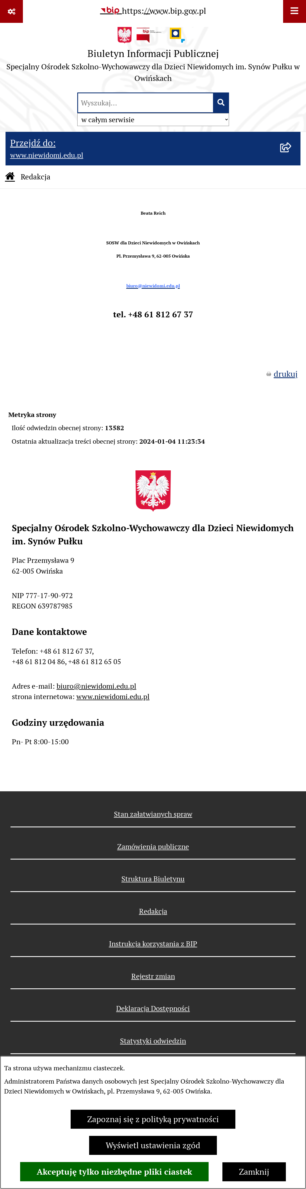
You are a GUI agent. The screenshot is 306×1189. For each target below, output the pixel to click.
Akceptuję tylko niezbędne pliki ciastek (114, 1171)
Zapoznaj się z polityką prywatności (153, 1119)
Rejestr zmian (153, 976)
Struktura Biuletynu (153, 878)
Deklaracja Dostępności (153, 1008)
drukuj (286, 374)
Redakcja (153, 911)
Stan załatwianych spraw (153, 814)
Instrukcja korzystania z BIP (153, 943)
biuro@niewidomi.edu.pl (96, 686)
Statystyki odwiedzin (153, 1040)
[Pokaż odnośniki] (11, 11)
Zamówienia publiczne (153, 846)
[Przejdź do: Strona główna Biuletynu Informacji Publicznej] (10, 177)
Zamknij (254, 1171)
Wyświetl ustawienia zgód (153, 1145)
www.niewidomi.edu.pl (113, 696)
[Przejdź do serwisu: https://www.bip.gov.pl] (153, 10)
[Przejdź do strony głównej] (153, 57)
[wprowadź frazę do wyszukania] (145, 102)
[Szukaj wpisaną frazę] (221, 102)
